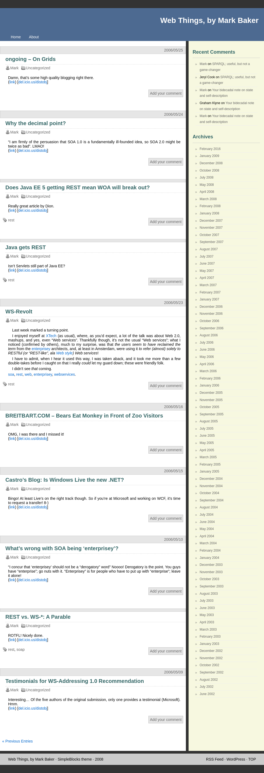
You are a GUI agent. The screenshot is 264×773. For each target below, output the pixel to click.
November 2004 (211, 486)
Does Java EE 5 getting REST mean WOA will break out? (77, 187)
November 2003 (211, 572)
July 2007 (206, 256)
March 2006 (208, 371)
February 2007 (210, 292)
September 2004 (212, 500)
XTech (51, 336)
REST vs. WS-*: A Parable (38, 617)
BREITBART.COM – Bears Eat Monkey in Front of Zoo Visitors (84, 416)
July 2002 (206, 687)
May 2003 (207, 615)
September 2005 (212, 414)
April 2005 (207, 450)
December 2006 (211, 307)
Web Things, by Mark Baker (209, 20)
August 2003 (209, 594)
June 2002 (207, 694)
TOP (252, 759)
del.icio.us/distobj (32, 82)
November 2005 (211, 400)
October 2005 (209, 407)
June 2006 (207, 349)
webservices (64, 374)
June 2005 (207, 435)
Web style (64, 353)
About (34, 37)
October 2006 (209, 321)
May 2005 (207, 443)
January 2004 (209, 558)
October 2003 (209, 579)
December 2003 (211, 565)
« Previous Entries (17, 741)
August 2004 (209, 507)
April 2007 (207, 278)
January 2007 (209, 299)
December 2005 (211, 393)
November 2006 (211, 314)
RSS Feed (215, 759)
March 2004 (208, 543)
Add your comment (166, 93)
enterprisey (41, 349)
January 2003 (209, 644)
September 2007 (212, 242)
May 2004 (207, 529)
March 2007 (208, 285)
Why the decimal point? (35, 123)
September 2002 (212, 672)
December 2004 (211, 479)
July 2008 (206, 177)
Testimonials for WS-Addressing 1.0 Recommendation (74, 681)
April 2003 (207, 622)
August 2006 (209, 335)
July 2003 (206, 601)
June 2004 (207, 522)
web (28, 374)
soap (20, 649)
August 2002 (209, 680)
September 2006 (212, 328)
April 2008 (207, 192)
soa (11, 374)
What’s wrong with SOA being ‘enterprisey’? (62, 548)
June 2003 (207, 608)
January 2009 (209, 156)
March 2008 (208, 199)
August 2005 (209, 421)
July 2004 (206, 515)
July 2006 (206, 342)
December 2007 (211, 221)
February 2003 (210, 636)
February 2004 (210, 550)
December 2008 (211, 163)
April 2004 (207, 536)
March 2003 (208, 629)
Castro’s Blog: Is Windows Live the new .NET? (64, 480)
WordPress (236, 759)
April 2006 (207, 364)
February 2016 (210, 149)
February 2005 (210, 464)
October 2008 (209, 170)
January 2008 (209, 213)
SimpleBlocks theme (75, 759)
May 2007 (207, 271)
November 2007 (211, 228)
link (12, 82)
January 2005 (209, 471)
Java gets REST (25, 247)
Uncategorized (38, 68)
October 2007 (209, 235)
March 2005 (208, 457)
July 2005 (206, 428)
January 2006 (209, 385)
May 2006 (207, 357)
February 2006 (210, 378)
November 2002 (211, 658)
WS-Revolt (18, 311)
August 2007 (209, 249)
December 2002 (211, 651)
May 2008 (207, 185)
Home (16, 37)
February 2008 (210, 206)
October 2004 (209, 493)
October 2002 (209, 665)
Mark (203, 64)
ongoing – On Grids (30, 59)
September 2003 (212, 586)
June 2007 (207, 263)
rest (11, 220)
